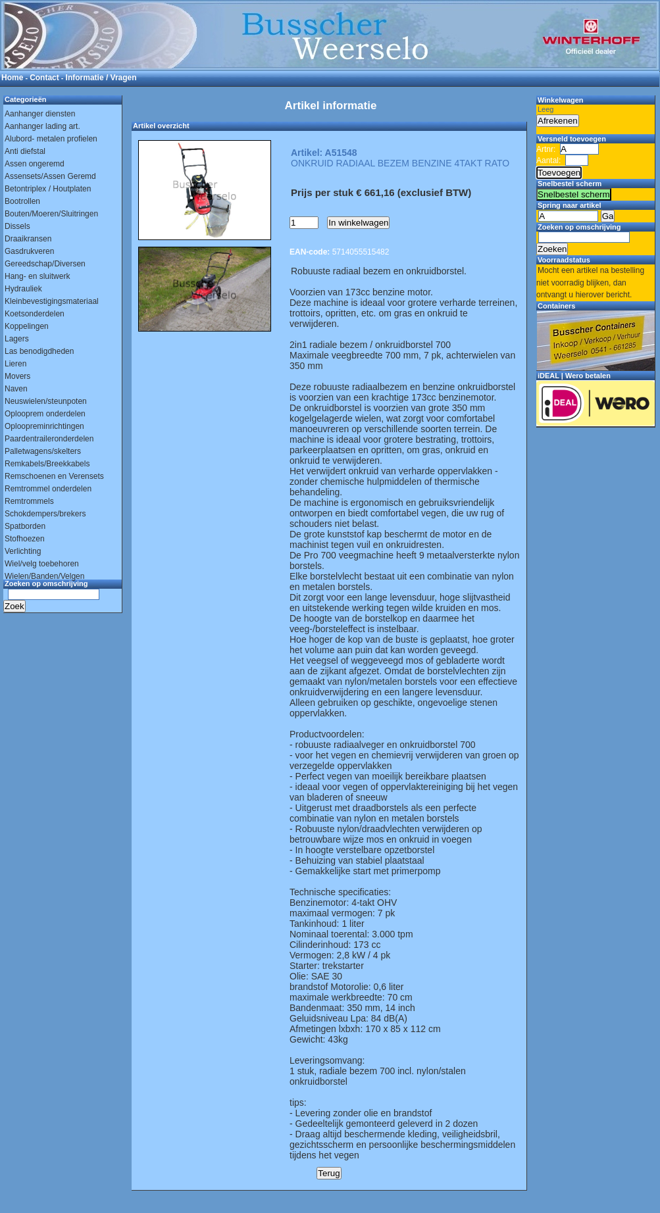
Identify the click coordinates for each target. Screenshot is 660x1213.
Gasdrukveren (29, 251)
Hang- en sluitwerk (37, 276)
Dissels (17, 226)
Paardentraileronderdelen (49, 438)
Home (12, 77)
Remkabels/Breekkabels (47, 463)
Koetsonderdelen (34, 313)
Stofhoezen (25, 538)
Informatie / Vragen (101, 77)
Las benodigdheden (39, 351)
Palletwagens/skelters (43, 451)
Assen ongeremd (34, 163)
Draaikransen (28, 238)
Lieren (15, 363)
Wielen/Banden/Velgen (44, 576)
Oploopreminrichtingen (44, 426)
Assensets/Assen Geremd (50, 176)
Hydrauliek (23, 288)
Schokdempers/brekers (45, 513)
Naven (16, 388)
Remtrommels (29, 501)
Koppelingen (27, 326)
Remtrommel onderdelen (48, 488)
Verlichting (23, 551)
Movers (17, 376)
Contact (44, 77)
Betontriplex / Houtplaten (48, 188)
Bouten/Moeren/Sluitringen (51, 213)
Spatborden (25, 526)
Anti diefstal (25, 151)
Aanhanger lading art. (42, 126)
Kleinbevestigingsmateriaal (52, 301)
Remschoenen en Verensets (54, 476)
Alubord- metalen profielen (51, 138)
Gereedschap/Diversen (45, 263)
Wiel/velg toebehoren (42, 563)
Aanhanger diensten (40, 113)
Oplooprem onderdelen (45, 413)
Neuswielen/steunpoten (46, 401)
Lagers (17, 338)
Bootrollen (22, 201)
